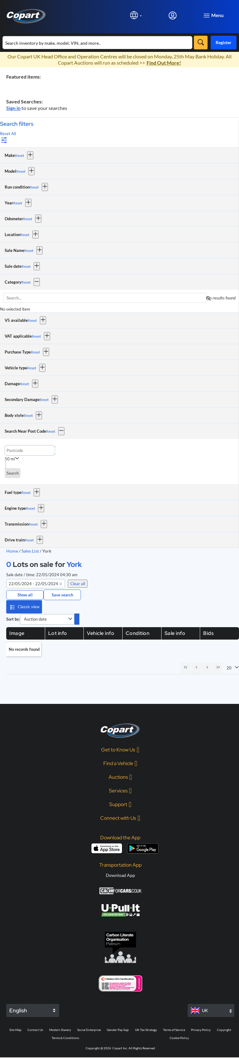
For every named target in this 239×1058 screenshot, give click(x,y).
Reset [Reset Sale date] (25, 266)
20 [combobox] (229, 668)
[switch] (76, 619)
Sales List (30, 551)
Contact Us (35, 1030)
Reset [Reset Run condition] (34, 187)
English (18, 1011)
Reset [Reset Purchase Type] (35, 352)
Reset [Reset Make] (19, 155)
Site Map (15, 1030)
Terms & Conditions (65, 1038)
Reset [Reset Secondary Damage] (44, 399)
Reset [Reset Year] (17, 203)
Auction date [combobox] (35, 619)
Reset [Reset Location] (24, 234)
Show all (25, 594)
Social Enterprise (89, 1030)
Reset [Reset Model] (20, 171)
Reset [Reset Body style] (28, 415)
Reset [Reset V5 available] (32, 320)
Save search (62, 594)
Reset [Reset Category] (25, 282)
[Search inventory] (97, 42)
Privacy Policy (201, 1030)
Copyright (224, 1030)
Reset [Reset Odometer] (27, 219)
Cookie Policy (179, 1038)
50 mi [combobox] (10, 458)
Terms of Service (174, 1030)
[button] (30, 155)
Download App (120, 875)
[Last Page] (218, 668)
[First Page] (184, 668)
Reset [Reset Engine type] (30, 508)
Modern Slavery (60, 1030)
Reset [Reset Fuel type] (25, 492)
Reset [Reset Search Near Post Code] (50, 431)
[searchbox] (104, 298)
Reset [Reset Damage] (24, 383)
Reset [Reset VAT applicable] (36, 336)
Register (224, 42)
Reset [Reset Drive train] (29, 540)
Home (12, 551)
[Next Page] (206, 668)
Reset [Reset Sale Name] (28, 250)
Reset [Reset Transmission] (33, 524)
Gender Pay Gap (118, 1030)
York (74, 564)
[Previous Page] (195, 668)
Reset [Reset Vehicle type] (31, 368)
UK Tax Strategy (146, 1030)
